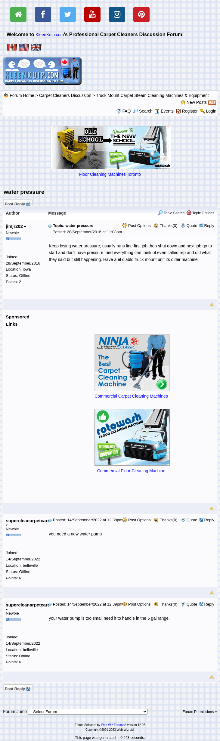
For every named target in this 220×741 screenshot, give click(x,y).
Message (57, 213)
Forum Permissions (200, 712)
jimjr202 (16, 226)
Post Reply (17, 203)
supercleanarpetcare (28, 522)
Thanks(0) (165, 225)
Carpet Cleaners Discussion (65, 95)
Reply (209, 225)
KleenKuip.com (50, 34)
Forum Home (22, 95)
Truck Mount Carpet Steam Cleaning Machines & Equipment (152, 95)
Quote (192, 225)
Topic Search (171, 213)
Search (142, 111)
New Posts (197, 102)
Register (190, 111)
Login (211, 111)
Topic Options (200, 213)
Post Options (136, 225)
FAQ (126, 111)
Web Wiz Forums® (113, 725)
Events (164, 111)
